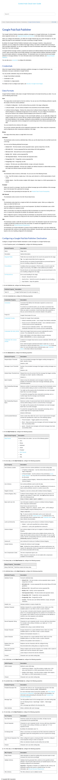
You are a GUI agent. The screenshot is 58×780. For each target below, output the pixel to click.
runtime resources (44, 345)
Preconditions (8, 266)
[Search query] (29, 14)
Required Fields (8, 257)
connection (15, 60)
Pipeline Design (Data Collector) (13, 22)
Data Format (8, 438)
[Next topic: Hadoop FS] (55, 22)
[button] (2, 66)
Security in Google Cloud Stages (35, 83)
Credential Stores (47, 517)
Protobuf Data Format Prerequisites (40, 191)
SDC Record (23, 452)
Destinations (24, 22)
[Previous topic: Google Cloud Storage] (54, 22)
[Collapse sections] (52, 22)
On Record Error (9, 274)
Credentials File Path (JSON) (12, 331)
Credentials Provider (10, 318)
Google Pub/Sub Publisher (34, 22)
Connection (7, 302)
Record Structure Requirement (22, 225)
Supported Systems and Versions (26, 36)
